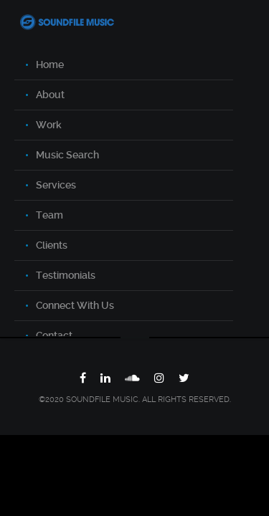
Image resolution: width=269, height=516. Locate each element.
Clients (51, 245)
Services (56, 185)
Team (49, 215)
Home (50, 64)
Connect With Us (75, 305)
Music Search (67, 155)
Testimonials (65, 275)
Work (49, 124)
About (50, 94)
